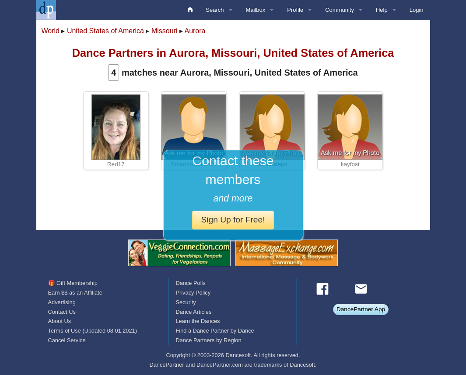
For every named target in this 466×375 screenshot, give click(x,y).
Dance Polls (190, 283)
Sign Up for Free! (233, 219)
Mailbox (256, 10)
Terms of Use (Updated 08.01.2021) (92, 330)
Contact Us (62, 312)
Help (382, 10)
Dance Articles (193, 312)
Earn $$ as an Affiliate (75, 292)
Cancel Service (67, 340)
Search (215, 10)
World (51, 31)
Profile (295, 10)
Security (185, 302)
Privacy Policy (192, 292)
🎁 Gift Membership (73, 283)
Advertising (62, 302)
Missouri (164, 31)
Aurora (194, 31)
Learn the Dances (197, 321)
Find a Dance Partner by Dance (214, 330)
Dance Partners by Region (208, 340)
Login (417, 10)
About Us (59, 321)
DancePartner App (360, 309)
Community (339, 10)
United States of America (105, 31)
